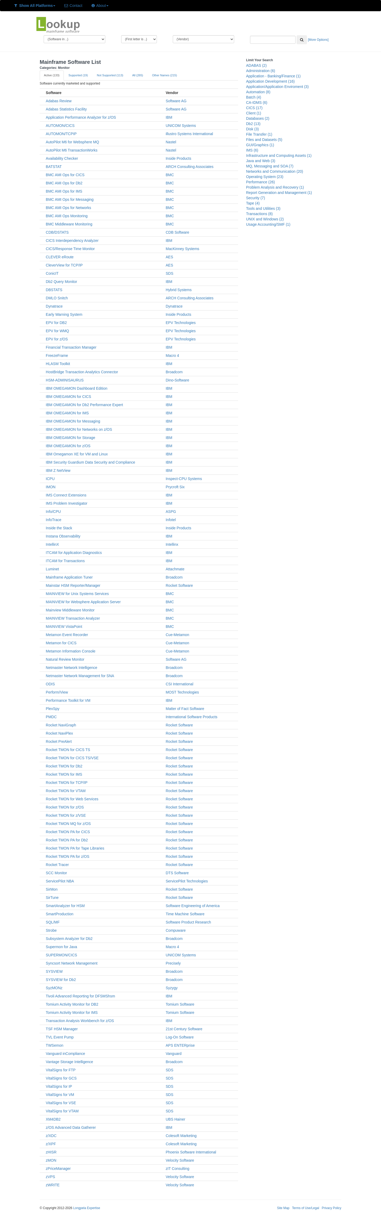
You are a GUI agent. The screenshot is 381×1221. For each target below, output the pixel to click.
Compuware (175, 930)
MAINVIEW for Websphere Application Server (83, 602)
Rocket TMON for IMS (64, 774)
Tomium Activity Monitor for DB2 (72, 1004)
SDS (169, 273)
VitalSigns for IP (59, 1086)
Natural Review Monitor (65, 659)
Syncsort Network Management (71, 963)
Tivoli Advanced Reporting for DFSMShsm (80, 996)
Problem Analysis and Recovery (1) (275, 187)
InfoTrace (53, 520)
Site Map (283, 1208)
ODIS (50, 684)
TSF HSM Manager (62, 1029)
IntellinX (52, 544)
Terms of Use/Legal (305, 1208)
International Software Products (191, 717)
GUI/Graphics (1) (260, 145)
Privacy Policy (331, 1208)
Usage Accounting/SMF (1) (268, 224)
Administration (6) (260, 71)
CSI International (179, 684)
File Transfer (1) (259, 134)
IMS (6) (252, 150)
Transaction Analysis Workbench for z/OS (80, 1021)
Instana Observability (63, 536)
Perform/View (57, 692)
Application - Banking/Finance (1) (273, 76)
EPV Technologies (181, 323)
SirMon (51, 889)
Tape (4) (253, 203)
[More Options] (318, 40)
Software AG (176, 101)
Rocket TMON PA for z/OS (67, 856)
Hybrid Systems (179, 290)
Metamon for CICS (61, 643)
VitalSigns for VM (60, 1095)
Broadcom (174, 372)
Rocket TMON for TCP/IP (66, 782)
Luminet (52, 569)
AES (169, 257)
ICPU (50, 479)
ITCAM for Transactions (65, 561)
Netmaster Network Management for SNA (80, 676)
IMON (51, 487)
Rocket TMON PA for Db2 (67, 840)
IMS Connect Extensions (66, 495)
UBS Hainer (175, 1119)
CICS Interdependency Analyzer (72, 240)
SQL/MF (53, 922)
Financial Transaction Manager (71, 347)
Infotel (171, 520)
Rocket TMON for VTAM (65, 791)
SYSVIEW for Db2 (61, 980)
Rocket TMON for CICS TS (68, 750)
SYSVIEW (54, 971)
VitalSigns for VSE (61, 1103)
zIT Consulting (177, 1168)
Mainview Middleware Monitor (70, 610)
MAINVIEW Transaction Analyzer (73, 618)
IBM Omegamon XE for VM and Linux (77, 454)
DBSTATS (54, 290)
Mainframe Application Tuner (69, 577)
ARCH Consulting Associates (190, 167)
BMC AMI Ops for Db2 (64, 183)
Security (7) (255, 198)
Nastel (171, 142)
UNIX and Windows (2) (265, 219)
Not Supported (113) (110, 75)
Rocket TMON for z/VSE (66, 815)
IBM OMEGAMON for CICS (68, 396)
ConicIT (52, 273)
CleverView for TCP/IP (64, 265)
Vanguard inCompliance (65, 1053)
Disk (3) (252, 129)
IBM (169, 117)
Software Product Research (188, 922)
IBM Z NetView (58, 470)
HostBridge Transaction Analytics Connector (82, 372)
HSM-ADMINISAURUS (65, 380)
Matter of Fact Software (185, 709)
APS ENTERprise (180, 1045)
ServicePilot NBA (60, 881)
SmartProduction (59, 914)
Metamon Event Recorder (67, 635)
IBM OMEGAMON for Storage (70, 438)
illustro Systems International (189, 134)
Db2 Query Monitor (61, 281)
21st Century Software (184, 1029)
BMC (170, 175)
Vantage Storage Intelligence (69, 1062)
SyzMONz (54, 988)
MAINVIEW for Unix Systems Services (77, 594)
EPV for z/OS (57, 339)
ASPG (171, 511)
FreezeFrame (57, 355)
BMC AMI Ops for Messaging (70, 199)
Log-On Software (180, 1037)
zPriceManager (58, 1168)
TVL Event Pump (60, 1037)
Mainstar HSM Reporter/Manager (73, 585)
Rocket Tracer (57, 865)
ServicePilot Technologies (187, 881)
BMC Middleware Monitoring (69, 224)
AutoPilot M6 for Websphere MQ (72, 142)
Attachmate (175, 569)
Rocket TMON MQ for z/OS (68, 824)
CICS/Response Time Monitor (70, 249)
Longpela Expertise (86, 1208)
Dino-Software (177, 380)
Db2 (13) (253, 124)
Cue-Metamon (177, 635)
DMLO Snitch (57, 298)
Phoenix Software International (191, 1152)
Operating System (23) (264, 177)
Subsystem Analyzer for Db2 (69, 938)
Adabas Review (58, 101)
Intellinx (172, 544)
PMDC (51, 717)
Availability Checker (62, 158)
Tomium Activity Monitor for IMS (72, 1012)
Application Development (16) (270, 81)
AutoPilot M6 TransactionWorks (71, 150)
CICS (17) (254, 108)
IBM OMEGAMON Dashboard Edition (76, 388)
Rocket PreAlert (59, 741)
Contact (73, 5)
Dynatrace (54, 306)
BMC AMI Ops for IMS (64, 191)
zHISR (51, 1152)
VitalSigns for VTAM (62, 1111)
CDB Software (177, 232)
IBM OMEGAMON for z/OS (68, 446)
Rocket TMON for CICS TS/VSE (72, 758)
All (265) (137, 75)
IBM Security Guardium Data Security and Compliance (90, 462)
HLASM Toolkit (58, 364)
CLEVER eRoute (60, 257)
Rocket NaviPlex (59, 733)
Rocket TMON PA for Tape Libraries (75, 848)
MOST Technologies (182, 692)
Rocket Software (179, 585)
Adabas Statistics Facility (66, 109)
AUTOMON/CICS (60, 125)
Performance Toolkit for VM (68, 700)
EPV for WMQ (57, 331)
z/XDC (51, 1136)
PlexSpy (52, 709)
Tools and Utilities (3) (263, 208)
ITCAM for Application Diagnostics (74, 552)
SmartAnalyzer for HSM (65, 906)
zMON (51, 1160)
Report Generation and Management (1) (279, 192)
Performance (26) (260, 182)
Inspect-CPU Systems (184, 479)
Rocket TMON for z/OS (65, 807)
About (99, 5)
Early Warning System (64, 314)
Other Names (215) (164, 75)
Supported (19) (78, 75)
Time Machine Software (185, 914)
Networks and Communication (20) (274, 171)
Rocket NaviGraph (61, 725)
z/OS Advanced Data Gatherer (71, 1127)
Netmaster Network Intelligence (71, 667)
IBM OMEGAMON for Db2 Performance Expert (84, 405)
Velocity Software (180, 1160)
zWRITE (53, 1185)
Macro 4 (172, 355)
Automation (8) (258, 92)
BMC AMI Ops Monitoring (67, 216)
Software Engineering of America (193, 906)
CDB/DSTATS (57, 232)
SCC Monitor (56, 873)
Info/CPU (53, 511)
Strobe (51, 930)
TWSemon (54, 1045)
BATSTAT (54, 167)
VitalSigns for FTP (61, 1070)
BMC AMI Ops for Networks (68, 208)
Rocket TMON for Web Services (72, 799)
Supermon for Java (61, 947)
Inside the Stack (59, 528)
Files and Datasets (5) (264, 139)
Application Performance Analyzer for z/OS (81, 117)
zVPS (50, 1177)
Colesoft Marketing (181, 1136)
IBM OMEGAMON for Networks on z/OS (79, 429)
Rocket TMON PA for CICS (68, 832)
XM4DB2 (53, 1119)
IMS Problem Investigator (66, 503)
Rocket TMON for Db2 (64, 766)
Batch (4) (253, 97)
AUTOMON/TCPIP (61, 134)
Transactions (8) (259, 214)
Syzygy (172, 988)
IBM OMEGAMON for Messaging (73, 421)
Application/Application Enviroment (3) (277, 87)
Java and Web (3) (260, 161)
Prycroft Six (175, 487)
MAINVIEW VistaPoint (64, 626)
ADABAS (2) (256, 65)
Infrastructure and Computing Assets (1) (278, 155)
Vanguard (174, 1053)
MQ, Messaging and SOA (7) (269, 166)
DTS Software (177, 873)
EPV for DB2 (56, 323)
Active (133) (52, 75)
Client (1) (253, 113)
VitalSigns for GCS (61, 1078)
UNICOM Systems (181, 125)
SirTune (52, 897)
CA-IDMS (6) (256, 102)
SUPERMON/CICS (61, 955)
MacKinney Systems (182, 249)
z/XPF (51, 1144)
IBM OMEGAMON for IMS (67, 413)
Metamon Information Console (71, 651)
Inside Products (178, 158)
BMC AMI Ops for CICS (65, 175)
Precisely (173, 963)
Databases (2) (257, 118)
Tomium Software (180, 1004)
